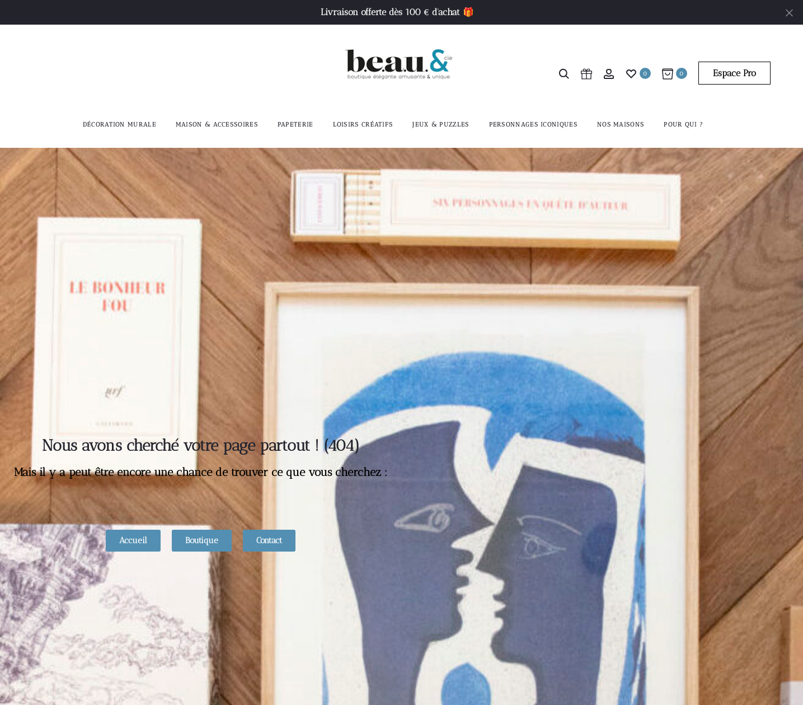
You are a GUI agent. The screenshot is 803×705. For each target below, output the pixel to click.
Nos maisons (620, 124)
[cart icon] (586, 73)
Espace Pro (734, 73)
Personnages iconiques (533, 124)
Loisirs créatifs (363, 124)
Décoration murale (119, 124)
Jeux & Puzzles (440, 124)
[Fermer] (789, 12)
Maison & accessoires (217, 124)
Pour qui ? (683, 124)
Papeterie (295, 124)
